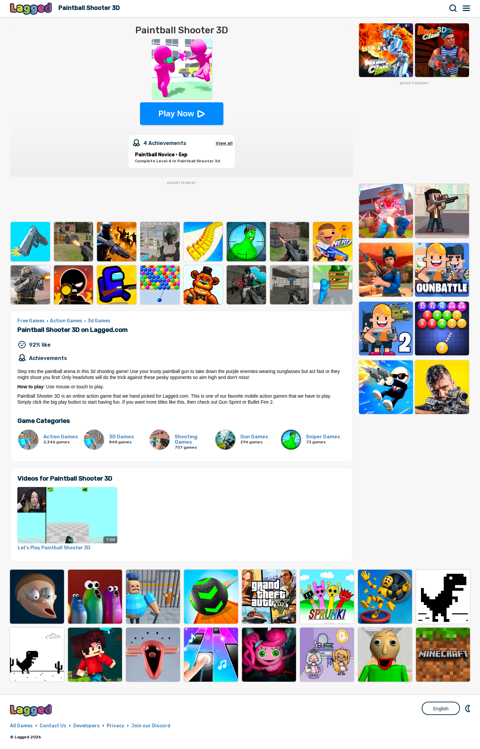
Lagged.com (31, 710)
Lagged (31, 8)
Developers (86, 726)
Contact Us (53, 726)
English (441, 708)
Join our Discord (150, 726)
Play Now (176, 113)
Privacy (115, 726)
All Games (21, 726)
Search (453, 8)
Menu (466, 8)
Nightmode (468, 708)
